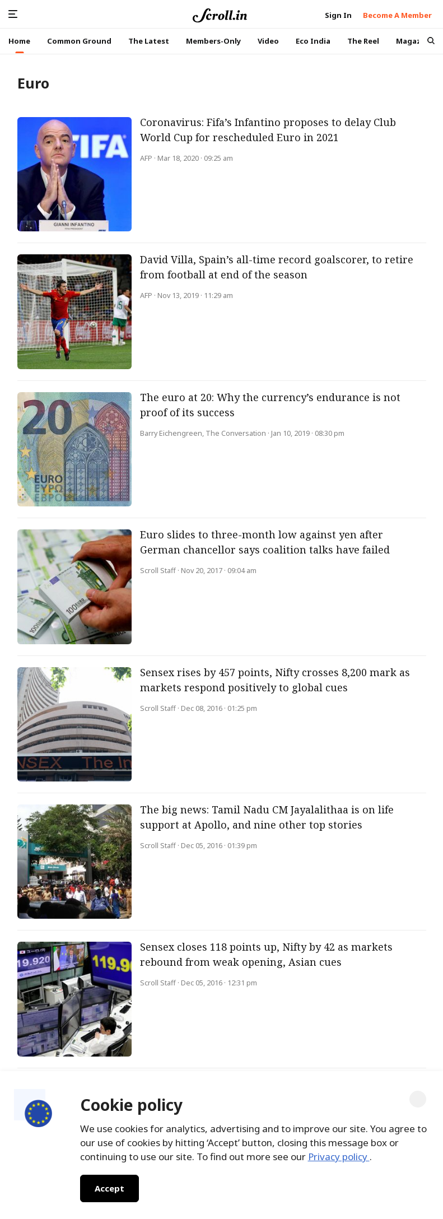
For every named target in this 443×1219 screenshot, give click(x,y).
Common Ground (79, 41)
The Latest (148, 41)
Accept (109, 1188)
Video (268, 41)
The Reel (363, 41)
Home (19, 41)
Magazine (414, 41)
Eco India (313, 41)
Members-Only (213, 41)
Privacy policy (339, 1156)
